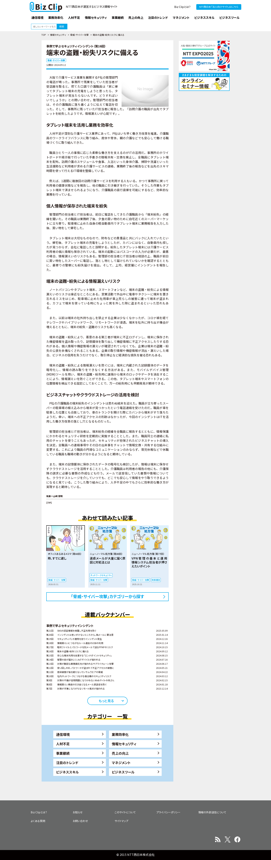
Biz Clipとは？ (182, 7)
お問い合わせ (80, 821)
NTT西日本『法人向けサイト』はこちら (218, 6)
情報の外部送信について (212, 812)
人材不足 (63, 743)
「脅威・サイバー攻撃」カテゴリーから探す (107, 596)
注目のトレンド (67, 762)
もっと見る (106, 700)
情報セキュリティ (58, 34)
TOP (43, 34)
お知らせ (77, 812)
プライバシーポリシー (168, 812)
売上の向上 (120, 753)
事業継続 (63, 753)
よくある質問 (38, 821)
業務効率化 (120, 734)
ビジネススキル (67, 772)
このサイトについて (125, 812)
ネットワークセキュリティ (101, 575)
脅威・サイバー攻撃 (79, 34)
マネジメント (121, 762)
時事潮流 (156, 579)
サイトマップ (121, 821)
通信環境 (63, 734)
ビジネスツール (123, 772)
